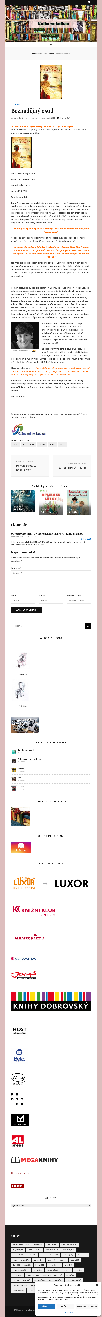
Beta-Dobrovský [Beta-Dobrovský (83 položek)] (69, 1245)
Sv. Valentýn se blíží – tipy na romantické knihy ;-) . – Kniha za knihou (47, 533)
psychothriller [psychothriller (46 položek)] (20, 1285)
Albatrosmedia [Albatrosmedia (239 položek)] (21, 1245)
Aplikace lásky (47, 512)
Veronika (23, 674)
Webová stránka (75, 595)
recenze (52, 444)
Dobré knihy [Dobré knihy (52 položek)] (68, 1250)
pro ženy (42, 444)
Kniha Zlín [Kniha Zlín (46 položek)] (54, 1265)
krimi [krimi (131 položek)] (68, 1265)
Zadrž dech (18, 509)
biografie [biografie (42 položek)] (18, 1250)
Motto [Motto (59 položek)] (79, 1270)
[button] (97, 1285)
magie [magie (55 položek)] (38, 1270)
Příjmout (46, 1306)
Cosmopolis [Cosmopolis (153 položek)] (34, 1250)
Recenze (15, 104)
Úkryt (20, 777)
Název (14, 595)
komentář (16, 568)
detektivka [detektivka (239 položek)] (52, 1250)
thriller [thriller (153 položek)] (33, 1290)
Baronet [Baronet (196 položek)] (52, 1245)
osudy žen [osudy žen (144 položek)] (33, 1275)
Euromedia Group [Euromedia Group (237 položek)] (49, 1255)
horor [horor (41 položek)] (51, 1260)
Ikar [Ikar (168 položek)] (16, 1265)
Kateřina (23, 706)
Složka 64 (21, 768)
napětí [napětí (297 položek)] (17, 1275)
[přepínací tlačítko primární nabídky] (51, 44)
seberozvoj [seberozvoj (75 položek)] (19, 1290)
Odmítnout (65, 1306)
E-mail (42, 595)
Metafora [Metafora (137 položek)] (52, 1270)
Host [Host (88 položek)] (62, 1260)
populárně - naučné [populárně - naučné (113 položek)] (52, 1275)
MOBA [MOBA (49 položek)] (66, 1270)
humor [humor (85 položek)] (75, 1260)
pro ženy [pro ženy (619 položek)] (39, 1280)
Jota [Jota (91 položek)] (27, 1265)
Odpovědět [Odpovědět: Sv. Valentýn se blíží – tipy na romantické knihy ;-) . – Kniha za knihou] (86, 539)
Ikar (24, 444)
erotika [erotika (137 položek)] (31, 1255)
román (62, 444)
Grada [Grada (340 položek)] (82, 1255)
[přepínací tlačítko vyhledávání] (89, 2)
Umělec (21, 786)
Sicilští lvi (73, 512)
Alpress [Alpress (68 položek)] (37, 1245)
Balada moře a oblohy (26, 750)
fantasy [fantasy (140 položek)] (68, 1255)
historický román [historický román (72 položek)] (21, 1260)
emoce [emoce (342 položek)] (18, 1255)
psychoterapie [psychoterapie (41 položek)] (74, 1280)
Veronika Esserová (21, 118)
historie (15, 444)
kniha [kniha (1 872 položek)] (40, 1265)
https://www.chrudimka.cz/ (66, 414)
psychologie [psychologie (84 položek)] (55, 1280)
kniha (32, 444)
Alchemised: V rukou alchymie (29, 759)
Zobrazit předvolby (87, 1306)
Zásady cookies (67, 1312)
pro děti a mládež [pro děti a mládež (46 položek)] (21, 1280)
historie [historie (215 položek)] (38, 1260)
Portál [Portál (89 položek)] (70, 1275)
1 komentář (65, 118)
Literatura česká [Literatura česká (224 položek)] (21, 1270)
